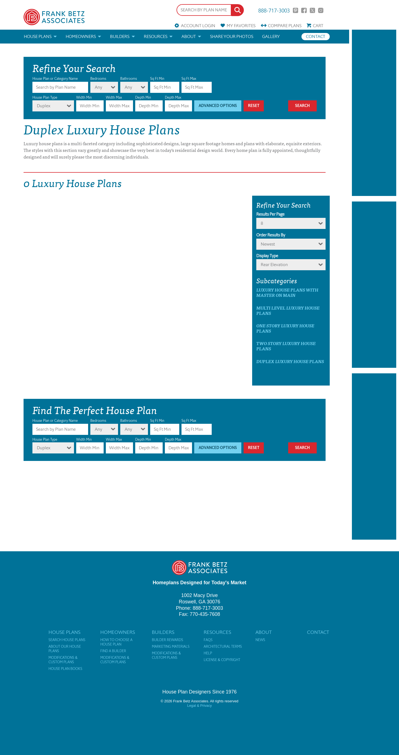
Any (98, 87)
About (188, 36)
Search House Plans (66, 640)
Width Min (84, 97)
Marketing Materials (171, 646)
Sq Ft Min (157, 78)
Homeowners (81, 36)
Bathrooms (128, 78)
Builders (119, 36)
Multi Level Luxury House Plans (287, 310)
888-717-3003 (274, 10)
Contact (315, 36)
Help (208, 653)
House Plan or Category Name (55, 78)
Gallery (271, 36)
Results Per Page (270, 214)
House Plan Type (44, 97)
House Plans (38, 36)
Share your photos (231, 36)
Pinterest (295, 10)
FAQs (208, 640)
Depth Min (143, 97)
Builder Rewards (167, 640)
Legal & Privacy (199, 705)
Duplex (43, 106)
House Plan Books (65, 669)
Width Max (114, 97)
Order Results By (270, 235)
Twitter (312, 10)
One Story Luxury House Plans (285, 328)
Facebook (303, 10)
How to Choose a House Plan (116, 642)
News (260, 640)
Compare (284, 26)
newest (268, 244)
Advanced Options (218, 105)
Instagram (320, 10)
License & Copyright (222, 660)
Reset (253, 105)
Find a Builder (113, 651)
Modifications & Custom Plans (63, 659)
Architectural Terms (223, 646)
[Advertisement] (374, 113)
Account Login (198, 26)
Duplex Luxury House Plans (290, 361)
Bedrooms (98, 78)
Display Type (267, 256)
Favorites (241, 26)
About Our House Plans (64, 648)
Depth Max (173, 97)
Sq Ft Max (188, 78)
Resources (155, 36)
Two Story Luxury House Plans (286, 346)
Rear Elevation (274, 264)
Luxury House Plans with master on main (287, 292)
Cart (318, 26)
